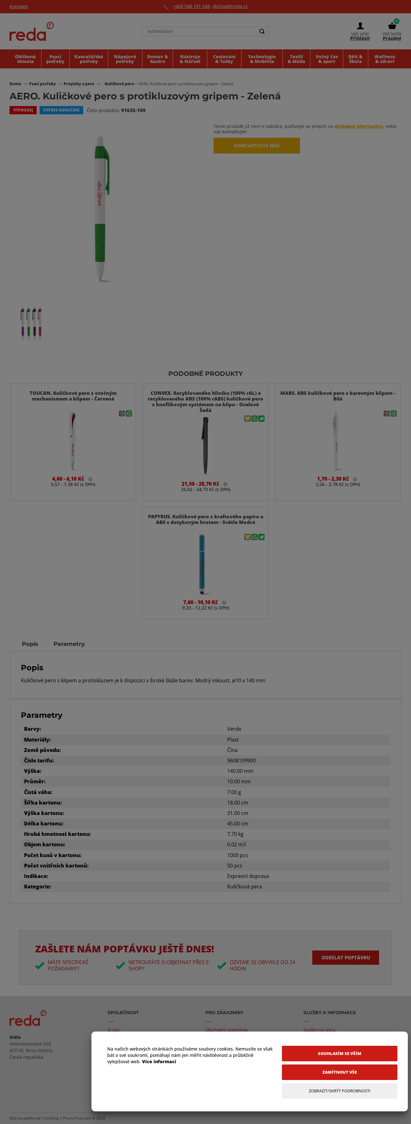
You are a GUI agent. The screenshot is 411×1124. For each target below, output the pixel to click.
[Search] (262, 32)
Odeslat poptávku (343, 957)
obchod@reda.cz (230, 6)
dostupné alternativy (358, 126)
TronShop (50, 1118)
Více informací (159, 1061)
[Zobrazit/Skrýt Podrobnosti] (339, 1091)
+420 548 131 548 (191, 6)
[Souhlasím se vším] (339, 1053)
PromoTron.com (77, 1118)
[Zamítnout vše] (339, 1072)
